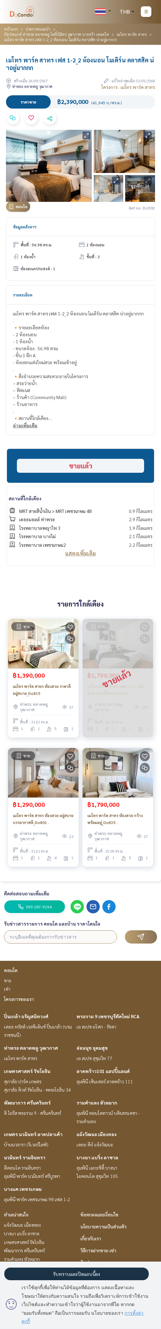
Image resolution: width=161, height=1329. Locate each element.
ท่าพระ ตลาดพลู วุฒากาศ (31, 1048)
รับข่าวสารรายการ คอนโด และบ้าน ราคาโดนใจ (52, 924)
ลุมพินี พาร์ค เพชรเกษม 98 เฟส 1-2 (37, 1199)
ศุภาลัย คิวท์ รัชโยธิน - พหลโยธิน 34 (37, 1090)
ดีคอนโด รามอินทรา (22, 1168)
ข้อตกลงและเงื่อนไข (99, 1214)
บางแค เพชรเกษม (23, 1189)
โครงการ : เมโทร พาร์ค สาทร (128, 87)
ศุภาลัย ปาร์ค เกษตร (22, 1081)
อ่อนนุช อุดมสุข (92, 1048)
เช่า (7, 989)
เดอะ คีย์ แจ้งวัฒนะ (95, 1144)
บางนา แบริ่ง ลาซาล (97, 1157)
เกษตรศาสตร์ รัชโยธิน (27, 1071)
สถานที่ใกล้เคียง (25, 498)
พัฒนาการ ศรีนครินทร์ (27, 1103)
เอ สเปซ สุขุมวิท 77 (94, 1058)
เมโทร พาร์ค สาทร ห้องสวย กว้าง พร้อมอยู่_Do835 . (115, 819)
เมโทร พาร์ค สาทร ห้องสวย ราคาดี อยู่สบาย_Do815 (42, 690)
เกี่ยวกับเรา (90, 1238)
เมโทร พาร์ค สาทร (132, 34)
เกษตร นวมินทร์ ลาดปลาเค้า (33, 1134)
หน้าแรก (11, 29)
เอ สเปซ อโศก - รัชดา (96, 1027)
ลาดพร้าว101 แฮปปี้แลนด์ (103, 1071)
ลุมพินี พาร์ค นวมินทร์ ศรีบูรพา (32, 1176)
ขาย (7, 980)
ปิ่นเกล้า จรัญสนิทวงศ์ (26, 1016)
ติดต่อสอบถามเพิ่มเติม (26, 893)
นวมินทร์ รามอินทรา (24, 1157)
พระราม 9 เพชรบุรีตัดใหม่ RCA (108, 1016)
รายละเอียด (22, 294)
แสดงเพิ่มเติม (80, 553)
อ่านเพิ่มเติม (25, 425)
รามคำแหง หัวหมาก (97, 1103)
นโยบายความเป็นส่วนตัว (103, 1226)
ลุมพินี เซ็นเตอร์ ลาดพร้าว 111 (105, 1081)
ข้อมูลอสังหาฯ (24, 226)
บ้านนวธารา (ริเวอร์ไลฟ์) (26, 1144)
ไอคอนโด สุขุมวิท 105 (97, 1176)
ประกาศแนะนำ (38, 29)
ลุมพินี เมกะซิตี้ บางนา (97, 1168)
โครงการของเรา (19, 999)
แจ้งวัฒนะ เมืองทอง (97, 1134)
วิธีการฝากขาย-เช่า (98, 1250)
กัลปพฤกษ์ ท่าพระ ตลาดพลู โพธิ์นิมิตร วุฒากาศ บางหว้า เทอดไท (56, 34)
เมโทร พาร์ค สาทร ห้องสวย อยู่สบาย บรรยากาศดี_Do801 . (43, 819)
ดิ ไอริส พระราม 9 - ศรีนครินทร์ (32, 1113)
